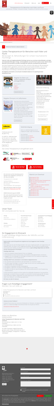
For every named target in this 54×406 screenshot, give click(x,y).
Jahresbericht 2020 (34, 194)
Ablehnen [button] (40, 395)
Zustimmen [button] (47, 395)
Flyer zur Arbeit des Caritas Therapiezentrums (39, 180)
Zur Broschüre (18, 120)
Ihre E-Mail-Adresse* (25, 376)
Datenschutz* (24, 388)
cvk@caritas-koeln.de (9, 379)
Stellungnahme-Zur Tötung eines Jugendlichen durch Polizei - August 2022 (38, 188)
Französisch (31, 137)
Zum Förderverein (42, 119)
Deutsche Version (18, 92)
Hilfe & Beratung (18, 3)
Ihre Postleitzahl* (24, 371)
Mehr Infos (5, 145)
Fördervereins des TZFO (15, 189)
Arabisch (16, 88)
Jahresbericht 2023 (34, 179)
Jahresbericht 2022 (34, 191)
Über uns (34, 3)
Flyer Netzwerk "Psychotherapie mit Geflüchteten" (37, 182)
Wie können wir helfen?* (26, 380)
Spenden (46, 3)
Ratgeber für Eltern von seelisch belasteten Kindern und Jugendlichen (39, 185)
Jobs (39, 3)
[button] (51, 3)
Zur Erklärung (40, 107)
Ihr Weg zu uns (5, 381)
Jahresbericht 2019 (34, 195)
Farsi (30, 138)
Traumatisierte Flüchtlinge (22, 9)
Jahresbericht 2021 (34, 192)
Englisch (16, 86)
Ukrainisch (16, 87)
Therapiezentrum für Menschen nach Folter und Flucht (38, 9)
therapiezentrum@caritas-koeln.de (11, 306)
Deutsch (31, 140)
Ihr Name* (23, 367)
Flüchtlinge (15, 9)
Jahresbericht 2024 (34, 177)
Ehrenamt (27, 3)
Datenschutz (5, 404)
